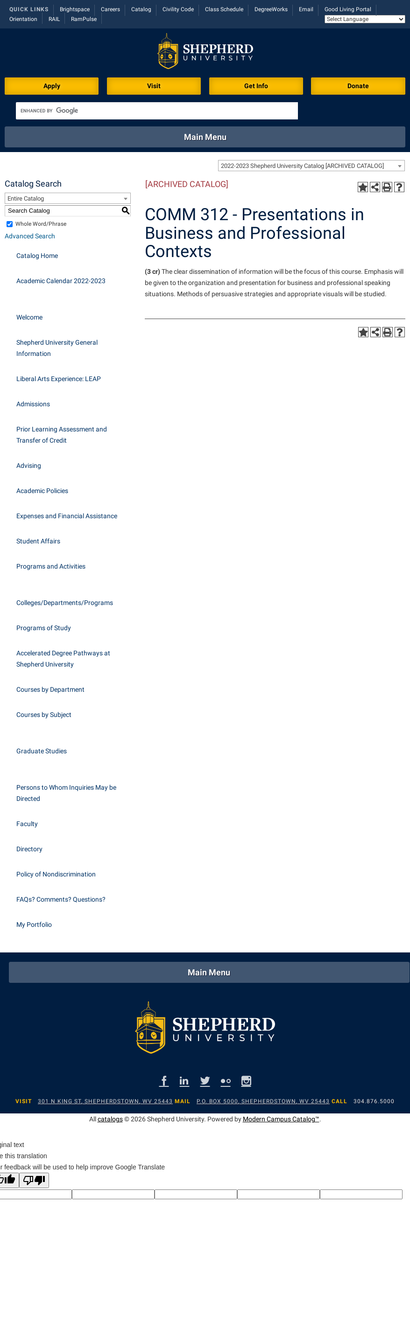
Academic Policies (42, 490)
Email (306, 9)
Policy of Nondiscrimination (56, 874)
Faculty (27, 823)
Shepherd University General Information (57, 348)
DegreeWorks (271, 9)
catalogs (110, 1119)
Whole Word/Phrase (40, 224)
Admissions (33, 404)
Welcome (29, 317)
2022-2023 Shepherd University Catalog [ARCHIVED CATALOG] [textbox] (302, 165)
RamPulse (84, 19)
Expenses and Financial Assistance (66, 516)
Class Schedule (224, 9)
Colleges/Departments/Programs (64, 602)
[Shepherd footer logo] (205, 1029)
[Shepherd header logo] (205, 53)
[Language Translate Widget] (365, 19)
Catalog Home (37, 255)
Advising (28, 465)
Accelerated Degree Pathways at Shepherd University (63, 658)
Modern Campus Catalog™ (281, 1119)
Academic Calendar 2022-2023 (61, 281)
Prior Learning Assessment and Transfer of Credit (61, 434)
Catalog (141, 9)
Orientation (23, 19)
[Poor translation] (34, 1180)
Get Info (256, 86)
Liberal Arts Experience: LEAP (58, 378)
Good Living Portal (348, 9)
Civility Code (178, 9)
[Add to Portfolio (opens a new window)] (363, 187)
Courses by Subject (43, 714)
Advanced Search (30, 236)
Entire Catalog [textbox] (25, 198)
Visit (154, 86)
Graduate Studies (41, 751)
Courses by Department (50, 689)
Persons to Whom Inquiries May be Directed (66, 793)
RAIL (54, 19)
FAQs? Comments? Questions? (61, 899)
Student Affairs (38, 541)
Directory (29, 849)
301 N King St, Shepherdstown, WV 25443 (105, 1101)
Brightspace (75, 9)
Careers (110, 9)
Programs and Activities (50, 566)
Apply (51, 86)
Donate (358, 86)
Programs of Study (43, 628)
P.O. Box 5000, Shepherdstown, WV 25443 (263, 1101)
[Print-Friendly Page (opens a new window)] (387, 187)
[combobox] (311, 165)
